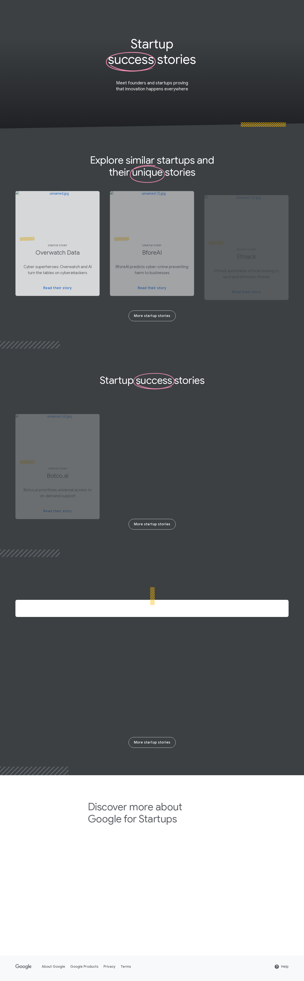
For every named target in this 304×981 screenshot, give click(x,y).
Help (281, 966)
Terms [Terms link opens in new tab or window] (126, 967)
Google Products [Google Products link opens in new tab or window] (84, 967)
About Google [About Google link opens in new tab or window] (53, 967)
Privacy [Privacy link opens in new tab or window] (109, 967)
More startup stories (152, 316)
